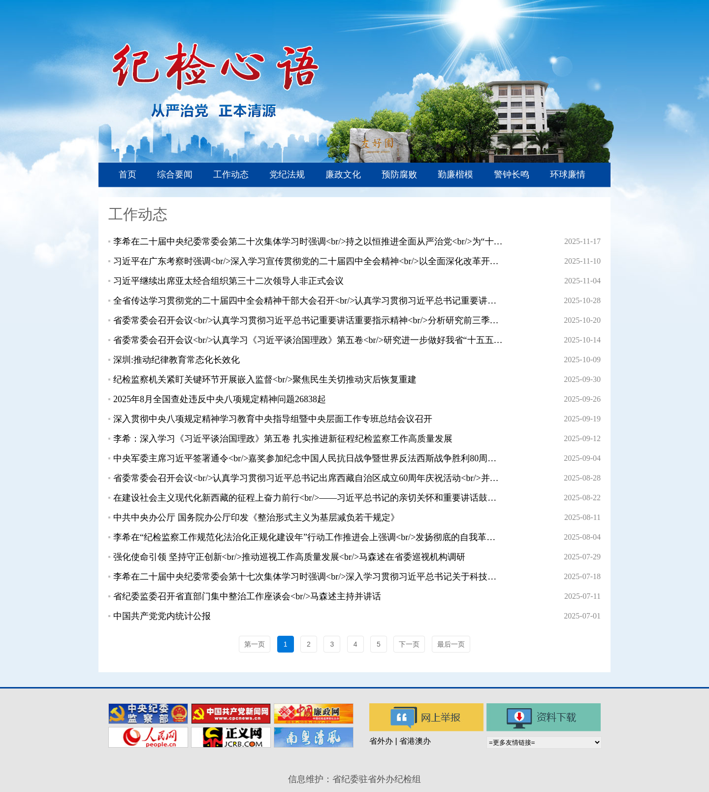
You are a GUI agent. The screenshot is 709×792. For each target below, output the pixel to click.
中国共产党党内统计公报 (162, 616)
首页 (127, 174)
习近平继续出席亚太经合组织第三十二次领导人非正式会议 (228, 281)
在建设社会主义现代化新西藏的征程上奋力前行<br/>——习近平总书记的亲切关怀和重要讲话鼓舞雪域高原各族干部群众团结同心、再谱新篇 (308, 498)
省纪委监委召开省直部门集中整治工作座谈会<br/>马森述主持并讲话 (247, 596)
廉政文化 (343, 174)
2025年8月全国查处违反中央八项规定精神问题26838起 (219, 399)
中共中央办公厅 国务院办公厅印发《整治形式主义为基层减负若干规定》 (256, 517)
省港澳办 (415, 741)
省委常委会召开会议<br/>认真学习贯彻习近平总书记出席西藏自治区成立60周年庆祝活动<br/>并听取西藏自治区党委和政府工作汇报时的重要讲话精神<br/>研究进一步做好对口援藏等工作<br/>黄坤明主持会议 (308, 478)
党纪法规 (287, 174)
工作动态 (231, 174)
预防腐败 (399, 174)
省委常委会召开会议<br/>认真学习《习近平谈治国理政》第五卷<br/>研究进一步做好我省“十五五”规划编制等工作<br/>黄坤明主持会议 (308, 340)
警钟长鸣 (511, 174)
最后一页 (451, 644)
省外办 (381, 741)
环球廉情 (567, 174)
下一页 (409, 644)
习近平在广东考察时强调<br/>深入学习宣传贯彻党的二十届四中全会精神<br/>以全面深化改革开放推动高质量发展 (308, 261)
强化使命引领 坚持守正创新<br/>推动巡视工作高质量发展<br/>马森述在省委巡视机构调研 (289, 557)
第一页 (254, 644)
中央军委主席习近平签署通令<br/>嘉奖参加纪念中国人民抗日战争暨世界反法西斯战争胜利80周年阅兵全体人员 (308, 458)
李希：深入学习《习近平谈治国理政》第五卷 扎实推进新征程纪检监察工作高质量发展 (282, 439)
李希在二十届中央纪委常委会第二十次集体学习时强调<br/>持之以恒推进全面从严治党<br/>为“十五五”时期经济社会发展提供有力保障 (308, 241)
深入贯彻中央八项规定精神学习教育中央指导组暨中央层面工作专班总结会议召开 (272, 419)
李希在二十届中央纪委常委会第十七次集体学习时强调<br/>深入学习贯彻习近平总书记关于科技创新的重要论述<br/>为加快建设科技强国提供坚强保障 (308, 577)
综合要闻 (175, 174)
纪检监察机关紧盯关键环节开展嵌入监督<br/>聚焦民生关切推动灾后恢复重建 (265, 379)
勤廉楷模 (455, 174)
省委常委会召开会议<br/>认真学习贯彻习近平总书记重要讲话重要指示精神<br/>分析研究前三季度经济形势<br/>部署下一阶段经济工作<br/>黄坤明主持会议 (308, 320)
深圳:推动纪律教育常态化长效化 (176, 360)
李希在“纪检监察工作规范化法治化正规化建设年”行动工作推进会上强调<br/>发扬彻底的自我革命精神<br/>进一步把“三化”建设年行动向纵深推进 (308, 537)
